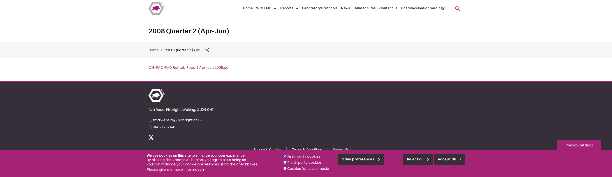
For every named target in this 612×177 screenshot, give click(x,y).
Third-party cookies (304, 164)
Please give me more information (175, 171)
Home (248, 8)
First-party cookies (303, 158)
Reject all (415, 161)
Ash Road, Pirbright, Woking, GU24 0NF (181, 109)
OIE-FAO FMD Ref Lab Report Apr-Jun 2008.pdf (189, 67)
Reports (286, 8)
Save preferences (358, 161)
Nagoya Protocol (345, 149)
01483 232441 (164, 127)
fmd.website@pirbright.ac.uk (177, 120)
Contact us (388, 8)
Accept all (447, 161)
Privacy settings (579, 147)
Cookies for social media (308, 171)
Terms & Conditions (307, 149)
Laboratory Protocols (320, 8)
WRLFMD (264, 8)
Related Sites (365, 8)
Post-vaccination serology (422, 8)
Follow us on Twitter (151, 137)
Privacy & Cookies (267, 149)
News (345, 8)
